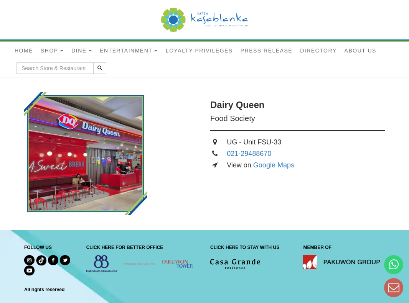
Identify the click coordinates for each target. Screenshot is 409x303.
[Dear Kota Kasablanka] (393, 287)
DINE (78, 50)
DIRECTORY (318, 50)
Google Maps (273, 165)
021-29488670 (249, 153)
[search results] (99, 68)
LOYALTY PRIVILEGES (199, 50)
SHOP (49, 50)
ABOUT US (360, 50)
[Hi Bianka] (394, 264)
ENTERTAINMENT (126, 50)
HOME (24, 50)
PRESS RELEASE (266, 50)
